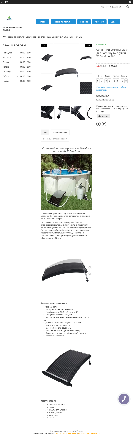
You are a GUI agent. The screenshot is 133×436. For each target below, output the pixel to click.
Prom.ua (80, 431)
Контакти (99, 21)
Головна (43, 21)
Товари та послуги (62, 21)
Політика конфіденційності (89, 433)
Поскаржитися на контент (66, 433)
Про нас (84, 21)
